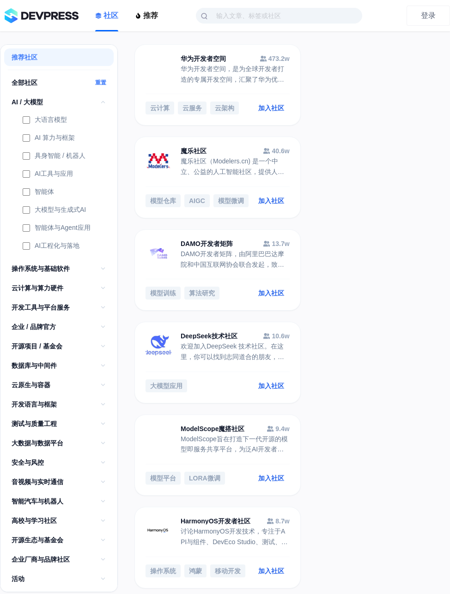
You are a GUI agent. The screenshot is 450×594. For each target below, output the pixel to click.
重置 (100, 82)
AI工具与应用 (48, 174)
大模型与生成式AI (54, 210)
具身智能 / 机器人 (54, 156)
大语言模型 (45, 120)
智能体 (38, 192)
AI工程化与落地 (51, 246)
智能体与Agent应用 (57, 228)
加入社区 (257, 109)
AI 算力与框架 (49, 138)
